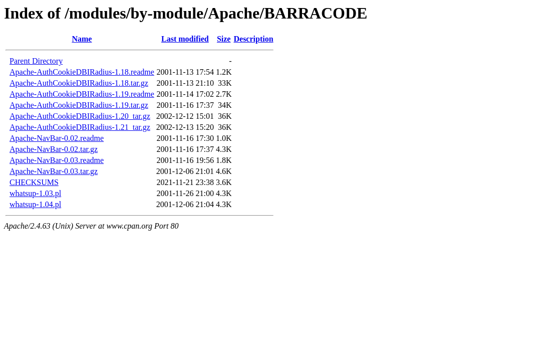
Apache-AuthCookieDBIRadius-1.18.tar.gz (79, 83)
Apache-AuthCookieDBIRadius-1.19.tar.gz (79, 105)
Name (82, 39)
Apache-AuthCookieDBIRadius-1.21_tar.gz (80, 127)
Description (253, 39)
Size (224, 39)
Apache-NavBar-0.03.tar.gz (54, 171)
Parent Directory (36, 61)
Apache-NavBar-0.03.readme (57, 160)
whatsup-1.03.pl (35, 193)
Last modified (185, 39)
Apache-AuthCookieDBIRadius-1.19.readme (82, 94)
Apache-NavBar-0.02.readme (57, 138)
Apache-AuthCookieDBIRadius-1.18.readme (82, 72)
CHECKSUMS (34, 182)
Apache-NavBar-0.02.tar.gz (54, 149)
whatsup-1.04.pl (35, 204)
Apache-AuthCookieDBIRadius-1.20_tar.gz (80, 116)
